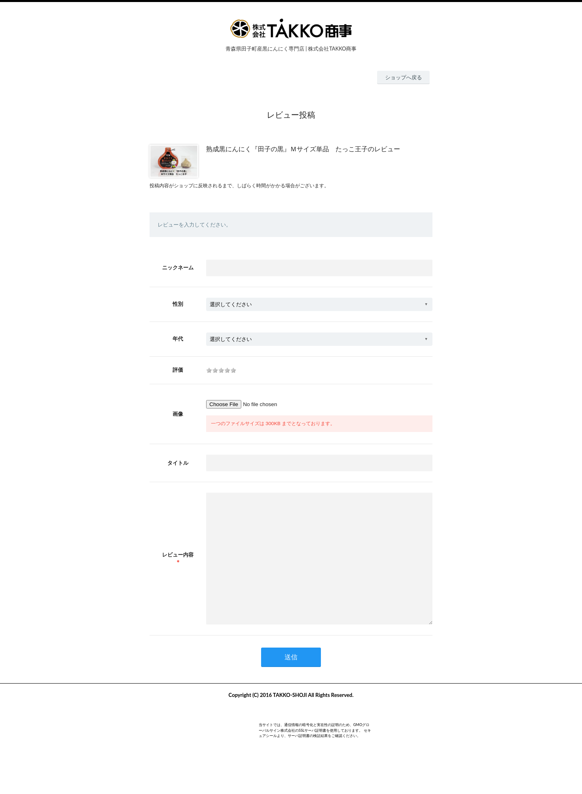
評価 (178, 369)
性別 (178, 304)
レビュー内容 (178, 566)
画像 (178, 414)
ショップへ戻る (403, 77)
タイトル (177, 462)
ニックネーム (178, 267)
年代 (178, 338)
